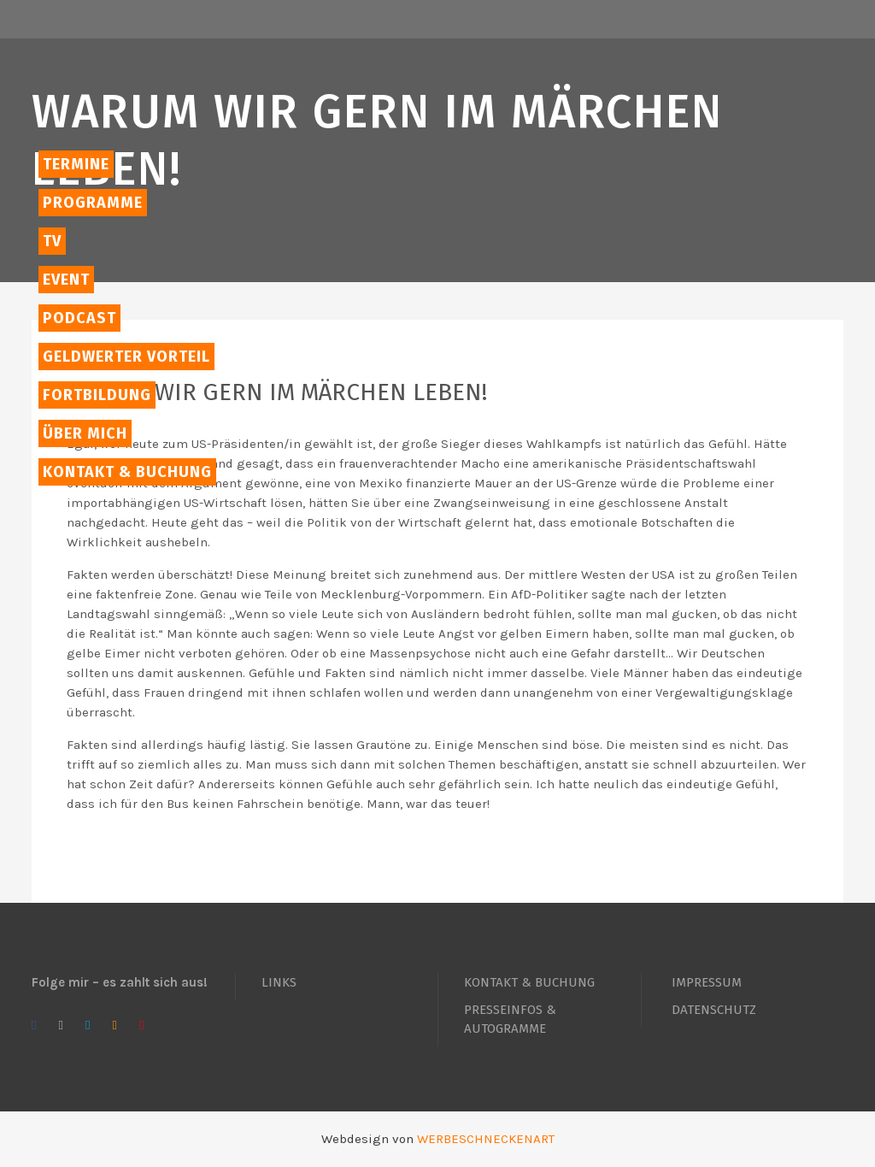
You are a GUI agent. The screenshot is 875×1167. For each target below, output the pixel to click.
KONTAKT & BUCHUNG (529, 982)
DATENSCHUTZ (714, 1009)
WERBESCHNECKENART (486, 1138)
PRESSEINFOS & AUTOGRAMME (510, 1019)
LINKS (279, 982)
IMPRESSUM (707, 982)
